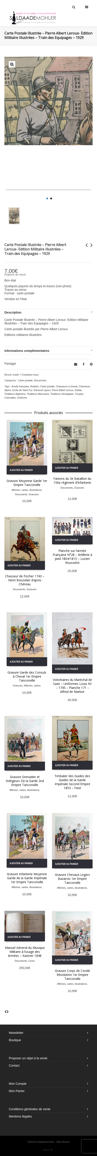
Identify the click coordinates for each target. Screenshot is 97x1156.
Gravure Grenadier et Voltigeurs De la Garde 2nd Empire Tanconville (25, 781)
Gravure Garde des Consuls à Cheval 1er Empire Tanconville (26, 676)
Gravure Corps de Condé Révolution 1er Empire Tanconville (72, 975)
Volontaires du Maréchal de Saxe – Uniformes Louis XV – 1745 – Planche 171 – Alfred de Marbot (72, 686)
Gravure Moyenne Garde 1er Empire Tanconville (27, 483)
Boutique (15, 1040)
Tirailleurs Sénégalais (61, 394)
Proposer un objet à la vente (28, 1058)
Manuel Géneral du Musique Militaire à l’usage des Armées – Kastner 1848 (25, 952)
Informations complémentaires (26, 351)
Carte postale (25, 380)
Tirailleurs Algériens (15, 394)
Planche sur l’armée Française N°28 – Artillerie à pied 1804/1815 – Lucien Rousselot (72, 557)
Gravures (34, 494)
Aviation (34, 386)
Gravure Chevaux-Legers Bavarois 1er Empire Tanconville (72, 879)
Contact (14, 1065)
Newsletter (16, 1033)
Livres (31, 960)
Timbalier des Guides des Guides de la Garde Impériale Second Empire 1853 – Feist (72, 782)
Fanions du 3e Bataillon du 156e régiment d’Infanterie (72, 480)
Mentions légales (20, 1116)
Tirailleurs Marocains (38, 394)
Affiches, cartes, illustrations (26, 490)
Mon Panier (17, 1091)
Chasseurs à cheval (66, 386)
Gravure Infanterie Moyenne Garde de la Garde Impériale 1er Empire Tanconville (27, 878)
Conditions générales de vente (29, 1109)
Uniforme (22, 397)
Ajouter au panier (21, 470)
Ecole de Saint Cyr (22, 390)
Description (12, 312)
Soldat (78, 390)
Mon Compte (17, 1083)
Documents (40, 380)
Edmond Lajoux (42, 390)
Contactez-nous (30, 374)
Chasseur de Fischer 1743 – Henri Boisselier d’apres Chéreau (24, 580)
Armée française (20, 386)
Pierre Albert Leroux (62, 390)
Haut (48, 1149)
